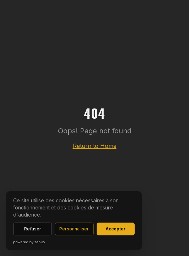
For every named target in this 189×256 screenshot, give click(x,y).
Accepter (115, 228)
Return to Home (95, 145)
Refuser (32, 228)
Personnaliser (74, 228)
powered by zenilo (29, 242)
